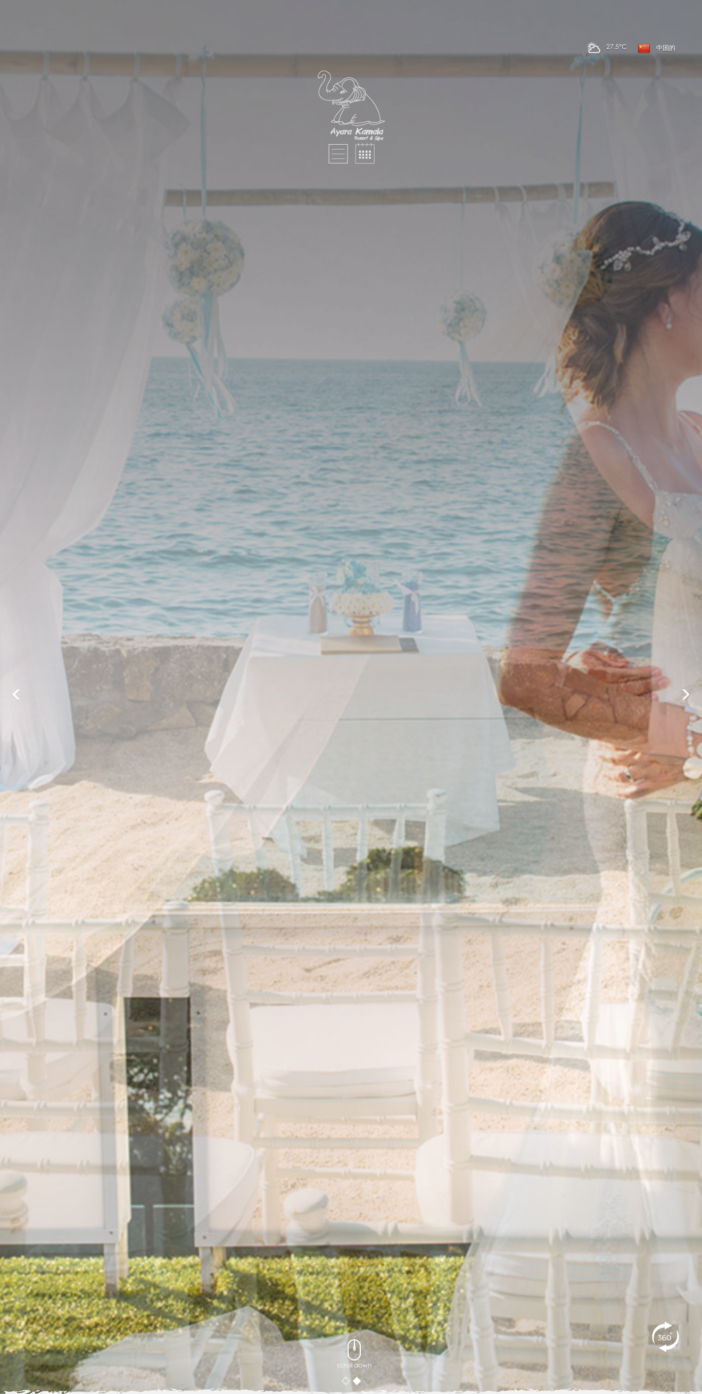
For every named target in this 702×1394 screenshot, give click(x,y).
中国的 (656, 48)
